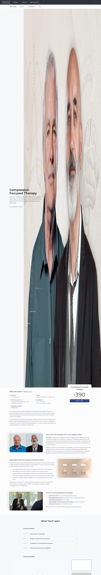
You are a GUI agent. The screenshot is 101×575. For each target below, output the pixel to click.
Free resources (35, 2)
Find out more (15, 407)
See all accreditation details (43, 403)
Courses (16, 2)
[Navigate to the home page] (6, 2)
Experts (24, 2)
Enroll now (79, 400)
